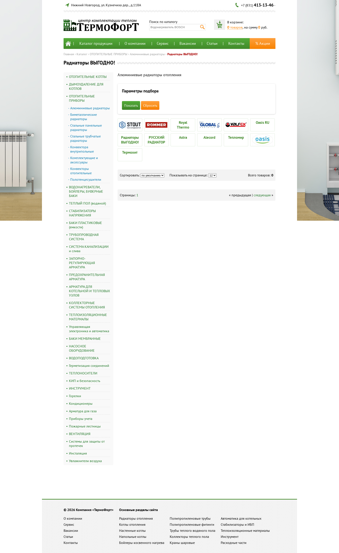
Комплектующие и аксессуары (84, 160)
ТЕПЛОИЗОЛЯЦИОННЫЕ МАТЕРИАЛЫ (88, 317)
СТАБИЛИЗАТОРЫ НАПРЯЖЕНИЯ (82, 213)
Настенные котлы (132, 530)
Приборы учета (80, 418)
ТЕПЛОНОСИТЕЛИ (83, 373)
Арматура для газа (83, 411)
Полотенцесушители (85, 179)
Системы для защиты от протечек (87, 443)
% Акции (262, 43)
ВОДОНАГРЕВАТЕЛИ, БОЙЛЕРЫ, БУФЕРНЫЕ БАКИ (86, 191)
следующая (262, 195)
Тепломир (236, 137)
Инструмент (229, 536)
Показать (131, 105)
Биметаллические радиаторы (83, 116)
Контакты (236, 43)
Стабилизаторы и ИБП (237, 524)
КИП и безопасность (84, 381)
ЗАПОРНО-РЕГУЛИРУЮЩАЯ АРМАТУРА (82, 262)
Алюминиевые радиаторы (147, 54)
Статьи (212, 43)
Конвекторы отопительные (81, 170)
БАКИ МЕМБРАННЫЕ (85, 338)
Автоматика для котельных (241, 518)
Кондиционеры (81, 403)
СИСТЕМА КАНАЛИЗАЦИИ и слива (89, 248)
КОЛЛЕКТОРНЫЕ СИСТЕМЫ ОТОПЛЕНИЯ (87, 305)
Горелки (75, 396)
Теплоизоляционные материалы (245, 530)
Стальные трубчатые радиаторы (85, 138)
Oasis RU (262, 122)
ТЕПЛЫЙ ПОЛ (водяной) (87, 203)
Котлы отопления (132, 524)
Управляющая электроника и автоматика (89, 328)
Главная (69, 54)
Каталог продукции (95, 43)
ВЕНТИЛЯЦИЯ (79, 434)
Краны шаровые (182, 542)
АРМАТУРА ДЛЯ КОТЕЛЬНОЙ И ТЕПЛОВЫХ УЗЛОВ (89, 290)
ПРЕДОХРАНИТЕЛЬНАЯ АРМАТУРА (87, 276)
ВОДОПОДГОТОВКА (84, 358)
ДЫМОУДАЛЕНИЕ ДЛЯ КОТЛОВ (86, 86)
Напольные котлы (132, 536)
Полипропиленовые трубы (190, 518)
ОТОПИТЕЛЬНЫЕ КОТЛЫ (88, 76)
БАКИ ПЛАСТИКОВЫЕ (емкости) (85, 225)
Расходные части (233, 542)
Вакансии (187, 43)
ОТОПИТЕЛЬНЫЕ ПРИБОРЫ (108, 54)
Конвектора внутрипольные (82, 149)
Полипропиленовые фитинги (192, 524)
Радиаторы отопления (136, 518)
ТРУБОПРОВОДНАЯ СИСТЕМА (84, 236)
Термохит (130, 152)
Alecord (209, 137)
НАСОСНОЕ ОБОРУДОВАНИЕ (82, 348)
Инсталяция (78, 453)
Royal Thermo (183, 125)
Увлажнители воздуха (85, 461)
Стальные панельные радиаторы (86, 127)
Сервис (163, 43)
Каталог (82, 54)
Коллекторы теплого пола (189, 536)
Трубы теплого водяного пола (192, 530)
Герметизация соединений (89, 365)
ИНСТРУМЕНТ (80, 388)
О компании (135, 43)
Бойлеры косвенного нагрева (141, 542)
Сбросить (150, 105)
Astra (183, 137)
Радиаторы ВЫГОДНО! (182, 54)
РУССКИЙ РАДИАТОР (156, 140)
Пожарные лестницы (85, 426)
